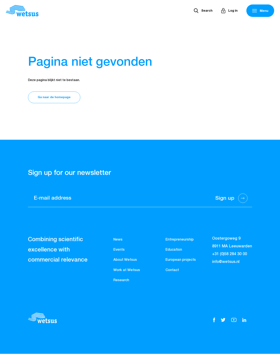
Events (119, 251)
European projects (180, 261)
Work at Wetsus (126, 271)
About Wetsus (125, 261)
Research (121, 281)
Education (173, 251)
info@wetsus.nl (226, 263)
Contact (172, 271)
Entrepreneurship (179, 240)
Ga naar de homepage (56, 97)
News (117, 240)
